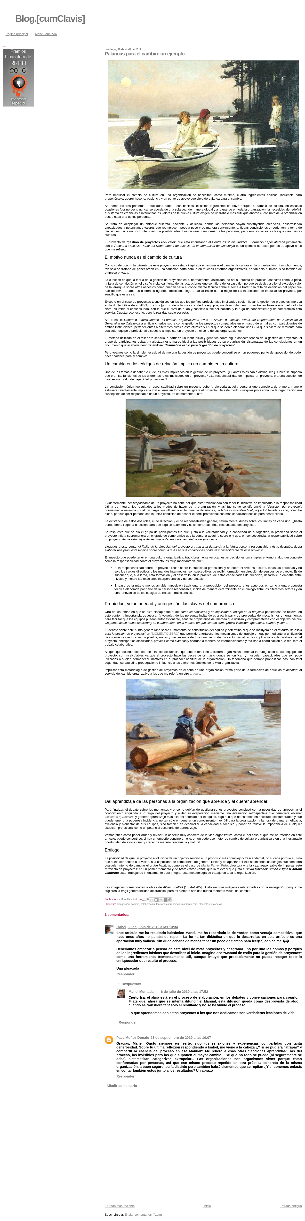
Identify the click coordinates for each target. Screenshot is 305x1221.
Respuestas (131, 984)
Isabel (121, 927)
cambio (135, 904)
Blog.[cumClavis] (50, 18)
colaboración (148, 904)
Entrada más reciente (120, 1206)
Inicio (207, 1206)
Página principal (17, 34)
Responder (125, 974)
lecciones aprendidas (119, 817)
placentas (204, 904)
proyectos (216, 904)
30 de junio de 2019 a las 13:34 (153, 927)
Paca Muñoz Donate (132, 1038)
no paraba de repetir (163, 937)
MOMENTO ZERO (165, 633)
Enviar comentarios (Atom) (143, 1214)
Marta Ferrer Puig (214, 865)
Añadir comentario (121, 1086)
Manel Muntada (46, 34)
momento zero (189, 904)
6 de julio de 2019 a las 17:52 (184, 992)
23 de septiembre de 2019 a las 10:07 (181, 1038)
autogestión (123, 904)
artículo (195, 673)
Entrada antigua (291, 1206)
